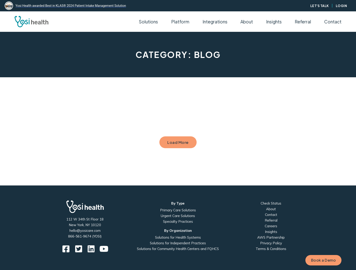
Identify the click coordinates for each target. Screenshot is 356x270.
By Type (178, 203)
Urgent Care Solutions (178, 216)
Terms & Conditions (271, 249)
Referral (303, 21)
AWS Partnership (271, 237)
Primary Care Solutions (178, 210)
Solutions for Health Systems (178, 237)
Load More (178, 142)
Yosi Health (85, 206)
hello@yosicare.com (85, 230)
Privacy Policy (271, 243)
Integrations (215, 21)
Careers (271, 226)
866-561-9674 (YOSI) (85, 236)
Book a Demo (323, 260)
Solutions (148, 21)
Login (341, 6)
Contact (332, 21)
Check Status (271, 203)
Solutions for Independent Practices (178, 243)
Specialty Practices (178, 221)
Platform (180, 21)
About (271, 209)
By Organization (178, 230)
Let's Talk (319, 6)
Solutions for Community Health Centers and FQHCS (178, 249)
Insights (274, 21)
